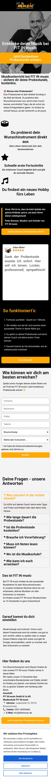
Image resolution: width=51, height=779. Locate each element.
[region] (25, 754)
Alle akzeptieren (25, 758)
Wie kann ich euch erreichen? (18, 562)
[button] (4, 272)
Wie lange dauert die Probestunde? (20, 518)
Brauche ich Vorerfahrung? (26, 537)
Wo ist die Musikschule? (23, 554)
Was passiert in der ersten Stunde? (24, 496)
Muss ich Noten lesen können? (21, 545)
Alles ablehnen (25, 773)
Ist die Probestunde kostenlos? (19, 528)
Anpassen (25, 766)
